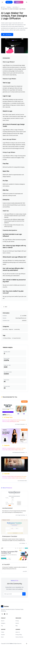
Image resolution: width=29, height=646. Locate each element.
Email (2, 637)
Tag (2, 625)
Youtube (3, 634)
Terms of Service (19, 637)
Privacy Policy (19, 634)
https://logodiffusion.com (21, 318)
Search (2, 620)
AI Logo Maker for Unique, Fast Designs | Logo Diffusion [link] (13, 8)
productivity (17, 329)
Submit (17, 623)
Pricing (17, 620)
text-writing (15, 7)
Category (3, 623)
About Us (18, 632)
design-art (11, 329)
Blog (16, 625)
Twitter (2, 632)
